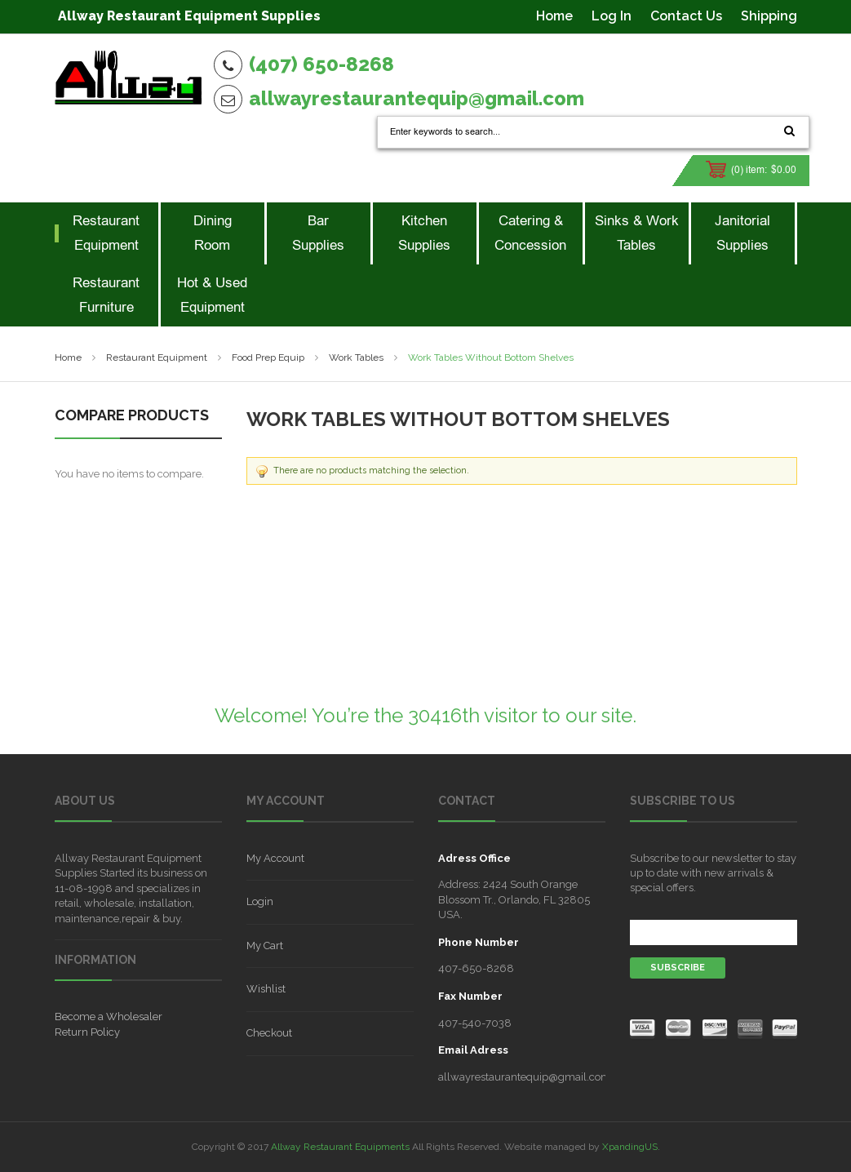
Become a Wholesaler (108, 1016)
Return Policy (87, 1032)
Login (259, 901)
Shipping (769, 16)
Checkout (269, 1033)
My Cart (264, 945)
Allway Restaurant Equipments (340, 1146)
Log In (612, 16)
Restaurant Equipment (156, 357)
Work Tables (356, 357)
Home (554, 16)
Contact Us (686, 16)
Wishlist (266, 989)
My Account (275, 858)
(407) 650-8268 (321, 64)
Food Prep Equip (268, 357)
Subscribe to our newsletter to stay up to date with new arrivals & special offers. (713, 873)
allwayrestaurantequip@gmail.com (416, 98)
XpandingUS (630, 1146)
